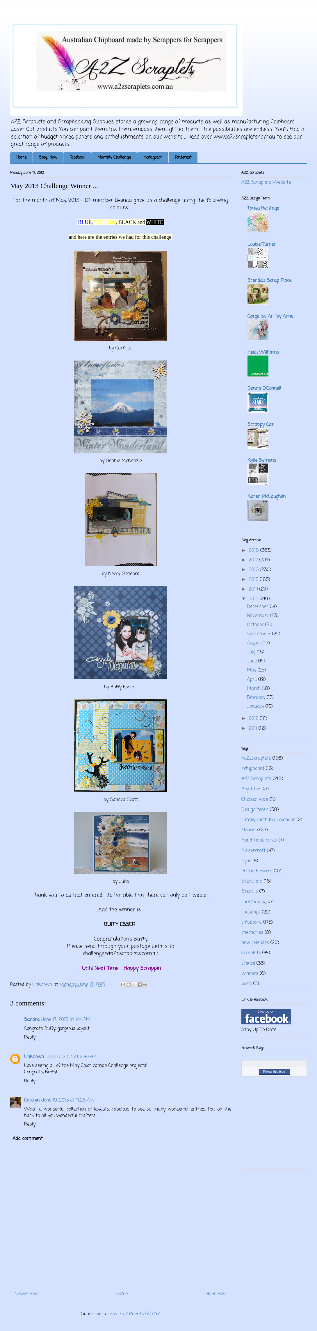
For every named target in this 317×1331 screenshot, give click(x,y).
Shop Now (48, 158)
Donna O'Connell (264, 388)
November (258, 615)
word (246, 983)
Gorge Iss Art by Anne (270, 316)
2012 (254, 718)
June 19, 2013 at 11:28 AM (67, 1100)
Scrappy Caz (260, 424)
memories (252, 932)
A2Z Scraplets (256, 778)
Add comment (28, 1138)
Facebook (77, 158)
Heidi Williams (263, 352)
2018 (254, 550)
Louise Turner (261, 244)
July (252, 652)
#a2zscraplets (256, 758)
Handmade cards (259, 840)
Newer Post (27, 1294)
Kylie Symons (261, 460)
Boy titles (251, 789)
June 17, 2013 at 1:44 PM (65, 1019)
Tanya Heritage (263, 208)
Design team (254, 809)
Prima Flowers (257, 871)
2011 (254, 728)
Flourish (249, 830)
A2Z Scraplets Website (266, 182)
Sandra (32, 1019)
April (252, 679)
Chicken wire (254, 799)
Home (21, 158)
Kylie (246, 861)
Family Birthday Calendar (268, 819)
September (259, 634)
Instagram (152, 158)
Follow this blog (274, 1071)
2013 (254, 598)
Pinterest (183, 158)
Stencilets (251, 881)
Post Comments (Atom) (135, 1314)
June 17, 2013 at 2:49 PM (71, 1057)
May (252, 670)
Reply (29, 1037)
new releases (255, 942)
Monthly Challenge (114, 158)
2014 (254, 589)
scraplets (251, 953)
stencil (248, 963)
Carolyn (32, 1100)
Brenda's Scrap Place (269, 280)
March (254, 688)
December (258, 606)
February (257, 697)
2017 (254, 560)
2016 (254, 569)
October (256, 624)
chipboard (251, 922)
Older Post (215, 1294)
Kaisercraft (253, 850)
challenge (251, 912)
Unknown (34, 1057)
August (255, 643)
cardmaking (253, 902)
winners (249, 973)
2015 (254, 579)
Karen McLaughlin (266, 496)
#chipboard (252, 768)
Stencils (249, 891)
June (252, 661)
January (256, 706)
